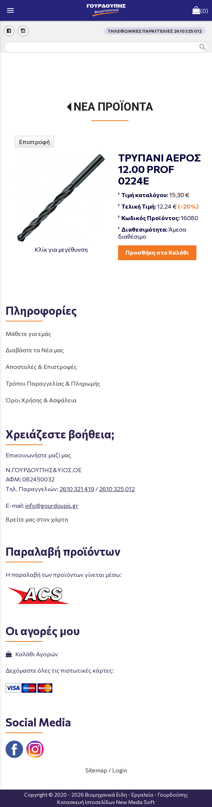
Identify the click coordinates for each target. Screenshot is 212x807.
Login (119, 770)
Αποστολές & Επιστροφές (41, 366)
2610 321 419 (76, 488)
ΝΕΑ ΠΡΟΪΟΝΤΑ (113, 106)
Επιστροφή (34, 141)
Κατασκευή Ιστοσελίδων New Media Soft (106, 802)
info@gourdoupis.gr (51, 505)
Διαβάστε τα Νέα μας (35, 349)
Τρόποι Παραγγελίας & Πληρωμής (53, 383)
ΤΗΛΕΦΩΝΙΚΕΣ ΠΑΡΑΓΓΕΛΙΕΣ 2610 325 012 (155, 30)
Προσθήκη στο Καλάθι (157, 252)
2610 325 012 (117, 488)
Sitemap (96, 770)
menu (10, 10)
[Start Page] (106, 10)
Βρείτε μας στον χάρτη (37, 519)
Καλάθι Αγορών (32, 653)
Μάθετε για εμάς (28, 333)
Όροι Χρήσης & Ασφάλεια (41, 400)
